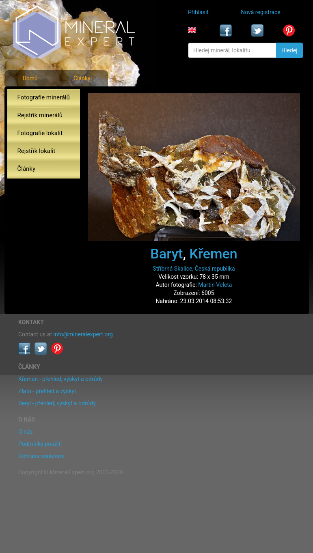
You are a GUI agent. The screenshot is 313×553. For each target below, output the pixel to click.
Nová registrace (261, 12)
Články (82, 78)
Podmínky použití (40, 444)
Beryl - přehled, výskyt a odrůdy (57, 403)
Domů (30, 78)
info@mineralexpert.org (83, 334)
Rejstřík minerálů (40, 115)
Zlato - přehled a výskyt (47, 391)
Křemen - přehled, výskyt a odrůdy (60, 379)
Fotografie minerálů (43, 97)
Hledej (289, 50)
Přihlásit (198, 12)
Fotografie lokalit (40, 133)
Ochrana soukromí (41, 456)
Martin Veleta (215, 285)
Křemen (213, 253)
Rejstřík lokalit (36, 151)
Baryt (166, 253)
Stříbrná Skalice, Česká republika (194, 268)
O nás (25, 431)
